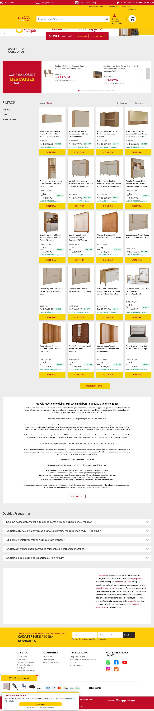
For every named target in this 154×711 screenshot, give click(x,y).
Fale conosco (112, 7)
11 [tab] (103, 90)
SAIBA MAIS (81, 36)
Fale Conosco (22, 659)
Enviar (126, 635)
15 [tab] (113, 90)
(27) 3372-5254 (77, 656)
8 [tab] (96, 90)
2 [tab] (81, 90)
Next (149, 74)
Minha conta (132, 9)
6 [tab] (91, 90)
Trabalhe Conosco (24, 668)
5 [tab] (88, 90)
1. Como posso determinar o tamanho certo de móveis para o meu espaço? (49, 521)
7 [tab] (93, 90)
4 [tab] (86, 90)
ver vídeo (98, 36)
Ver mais (77, 496)
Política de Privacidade (98, 639)
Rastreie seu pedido (51, 662)
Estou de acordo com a (90, 639)
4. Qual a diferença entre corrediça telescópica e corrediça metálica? (45, 548)
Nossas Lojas (22, 656)
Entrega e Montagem (25, 662)
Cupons (20, 673)
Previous (43, 74)
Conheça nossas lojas (95, 7)
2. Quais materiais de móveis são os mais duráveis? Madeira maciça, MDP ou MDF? (53, 530)
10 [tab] (100, 90)
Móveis (49, 103)
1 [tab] (79, 90)
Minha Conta (48, 656)
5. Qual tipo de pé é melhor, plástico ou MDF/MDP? (35, 557)
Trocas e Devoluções (25, 665)
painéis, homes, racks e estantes (115, 485)
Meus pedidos (127, 7)
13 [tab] (108, 90)
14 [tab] (110, 90)
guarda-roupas (60, 487)
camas (48, 487)
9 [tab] (98, 90)
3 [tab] (83, 90)
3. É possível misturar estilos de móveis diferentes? (35, 539)
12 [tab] (105, 90)
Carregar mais (94, 386)
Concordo (40, 704)
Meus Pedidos (49, 659)
